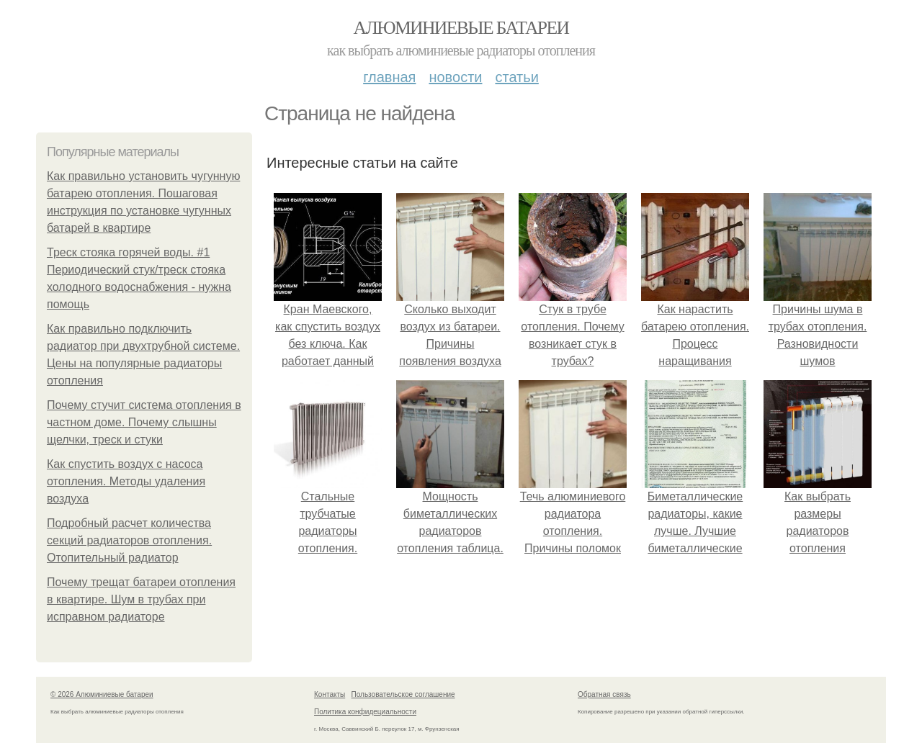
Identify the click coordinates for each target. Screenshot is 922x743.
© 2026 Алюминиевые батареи (101, 694)
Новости (455, 77)
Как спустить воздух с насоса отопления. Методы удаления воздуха (126, 481)
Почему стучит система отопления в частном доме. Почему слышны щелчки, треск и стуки (144, 422)
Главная (389, 77)
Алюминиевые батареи (461, 27)
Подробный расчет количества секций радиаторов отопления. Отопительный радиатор (129, 540)
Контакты (329, 694)
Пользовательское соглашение (403, 694)
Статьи (516, 77)
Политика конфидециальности (365, 712)
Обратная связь (604, 694)
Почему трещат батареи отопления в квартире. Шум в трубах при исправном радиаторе (141, 599)
